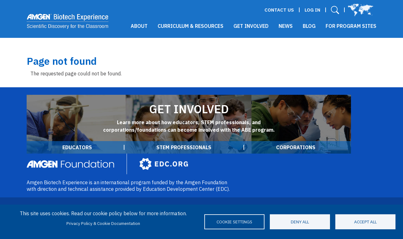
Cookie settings (234, 222)
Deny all (300, 222)
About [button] (139, 26)
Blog (309, 26)
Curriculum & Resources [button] (190, 26)
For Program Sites (351, 26)
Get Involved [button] (251, 26)
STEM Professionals (183, 147)
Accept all (365, 222)
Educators (77, 147)
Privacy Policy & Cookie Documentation (103, 223)
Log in (312, 10)
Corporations (295, 147)
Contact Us (279, 10)
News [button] (286, 26)
